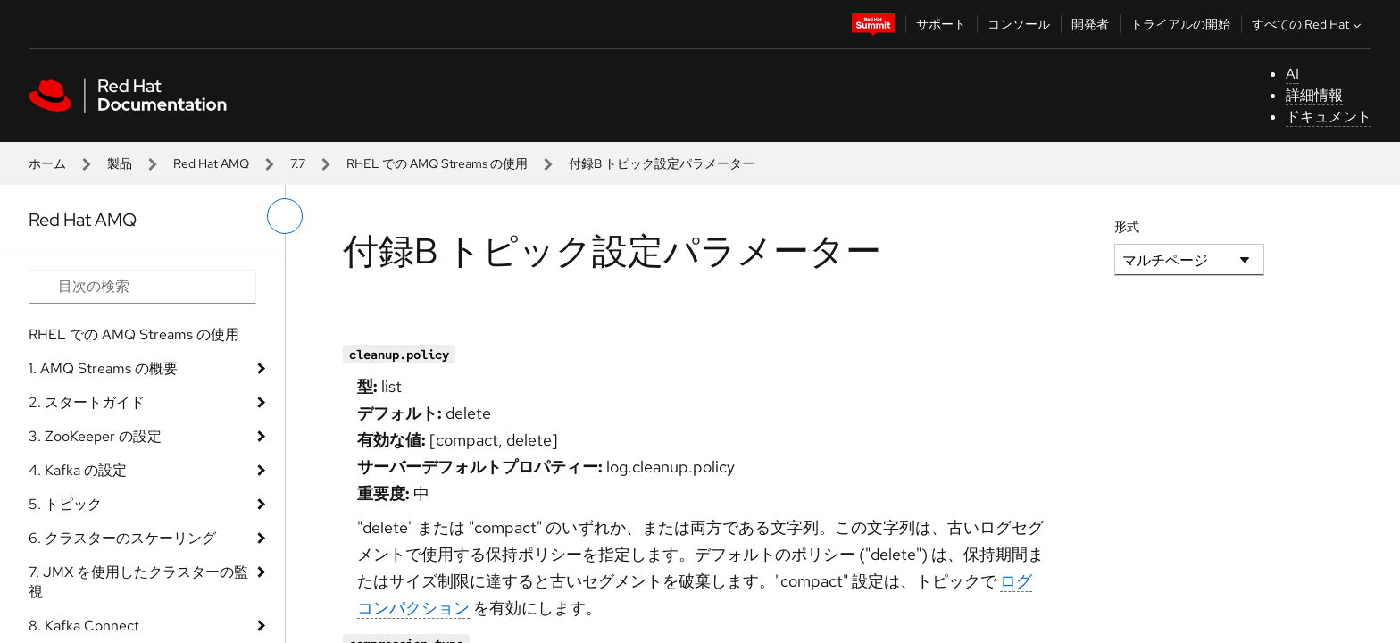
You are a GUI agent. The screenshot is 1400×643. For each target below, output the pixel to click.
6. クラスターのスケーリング (122, 538)
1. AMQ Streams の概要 (103, 368)
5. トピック (65, 504)
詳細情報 (1314, 95)
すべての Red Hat (1308, 24)
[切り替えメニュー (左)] (285, 216)
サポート (941, 24)
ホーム (47, 163)
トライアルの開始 (1180, 24)
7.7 (297, 163)
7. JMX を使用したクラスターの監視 (138, 582)
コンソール (1019, 24)
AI (1292, 73)
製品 (119, 163)
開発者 (1090, 24)
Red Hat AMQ (211, 163)
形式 (1126, 227)
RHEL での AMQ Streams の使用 (437, 163)
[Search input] (142, 287)
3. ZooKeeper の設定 (95, 436)
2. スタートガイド (87, 402)
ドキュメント (1328, 116)
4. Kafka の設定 (78, 470)
